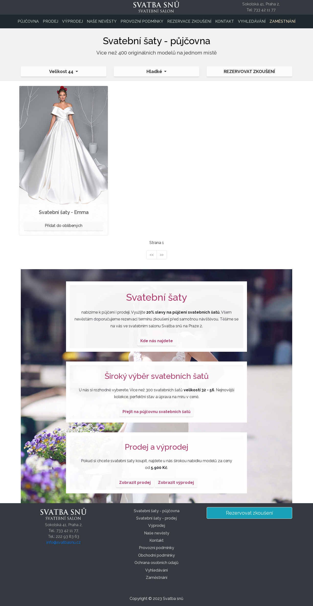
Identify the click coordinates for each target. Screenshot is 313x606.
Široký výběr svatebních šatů (157, 376)
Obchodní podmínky (156, 555)
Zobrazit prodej (135, 482)
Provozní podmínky (142, 21)
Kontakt (224, 21)
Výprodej (72, 21)
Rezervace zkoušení (189, 21)
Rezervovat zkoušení (249, 71)
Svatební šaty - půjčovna (156, 511)
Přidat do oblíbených (63, 225)
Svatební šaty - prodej (156, 518)
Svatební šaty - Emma (64, 212)
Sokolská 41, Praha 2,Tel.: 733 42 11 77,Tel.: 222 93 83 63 (63, 530)
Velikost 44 (61, 71)
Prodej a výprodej (156, 446)
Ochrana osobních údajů (156, 562)
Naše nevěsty (102, 21)
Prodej (50, 21)
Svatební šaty (156, 297)
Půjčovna (28, 21)
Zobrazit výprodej (176, 482)
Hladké (154, 71)
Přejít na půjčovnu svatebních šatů (156, 411)
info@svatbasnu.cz (63, 542)
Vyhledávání (252, 21)
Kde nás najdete (156, 341)
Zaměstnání (282, 21)
